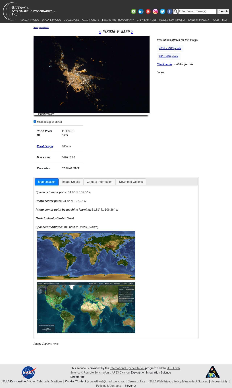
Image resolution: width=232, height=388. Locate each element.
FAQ (224, 19)
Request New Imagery (172, 19)
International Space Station (127, 368)
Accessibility (220, 381)
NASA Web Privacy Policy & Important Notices (178, 381)
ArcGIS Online (90, 19)
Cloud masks (164, 64)
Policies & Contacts (108, 385)
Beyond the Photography (118, 19)
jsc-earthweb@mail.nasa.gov (105, 381)
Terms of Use (136, 381)
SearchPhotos (44, 28)
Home (36, 28)
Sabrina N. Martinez (49, 381)
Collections (71, 19)
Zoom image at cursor (48, 121)
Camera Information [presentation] (99, 181)
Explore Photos (51, 19)
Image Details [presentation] (71, 181)
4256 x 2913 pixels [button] (170, 48)
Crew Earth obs (146, 19)
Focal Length (45, 146)
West (55, 218)
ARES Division (121, 372)
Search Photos (29, 19)
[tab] (47, 181)
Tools (215, 19)
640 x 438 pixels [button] (168, 56)
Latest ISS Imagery (199, 19)
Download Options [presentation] (131, 181)
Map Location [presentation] (46, 181)
